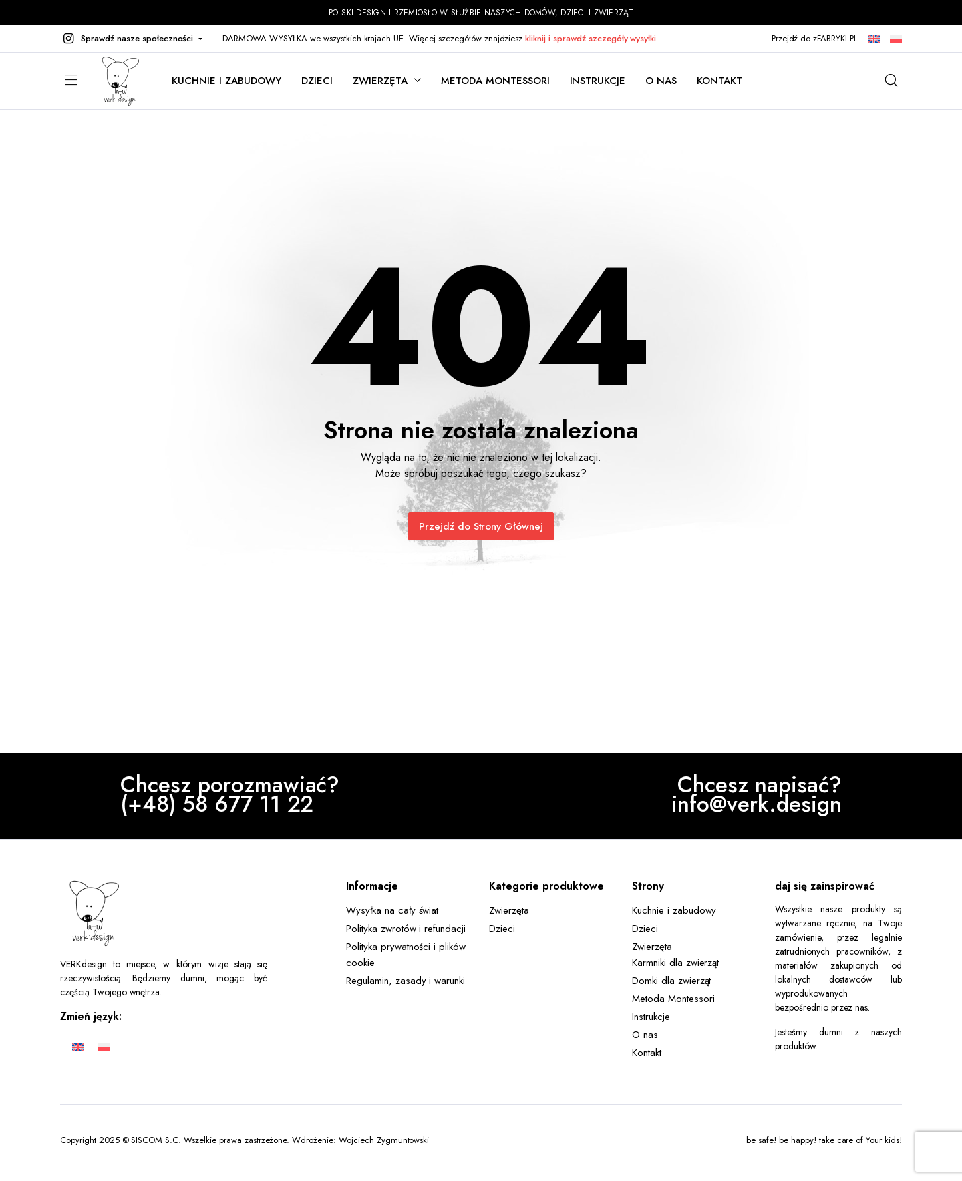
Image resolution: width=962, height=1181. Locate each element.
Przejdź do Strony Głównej (481, 526)
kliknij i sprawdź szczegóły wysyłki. (591, 38)
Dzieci (317, 80)
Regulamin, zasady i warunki (405, 980)
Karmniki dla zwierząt (675, 962)
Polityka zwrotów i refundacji (406, 928)
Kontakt (719, 80)
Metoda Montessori (495, 80)
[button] (131, 38)
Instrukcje (598, 80)
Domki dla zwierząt (671, 980)
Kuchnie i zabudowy (226, 80)
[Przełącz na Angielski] (78, 1046)
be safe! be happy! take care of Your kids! (824, 1140)
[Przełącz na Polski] (103, 1046)
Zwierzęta (380, 80)
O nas (661, 80)
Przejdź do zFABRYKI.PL (815, 38)
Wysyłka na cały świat (392, 910)
